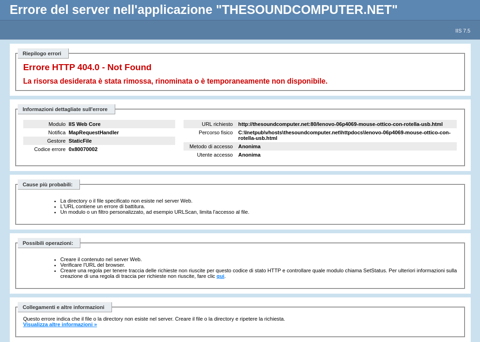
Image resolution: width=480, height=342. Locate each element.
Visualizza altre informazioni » (60, 324)
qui (220, 276)
